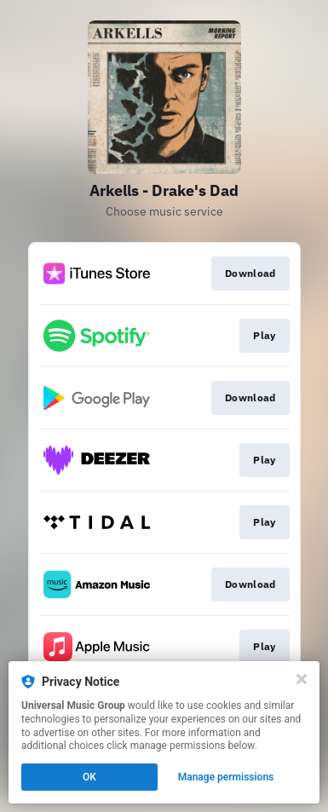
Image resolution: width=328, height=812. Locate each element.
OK (89, 777)
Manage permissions (226, 777)
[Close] (301, 679)
